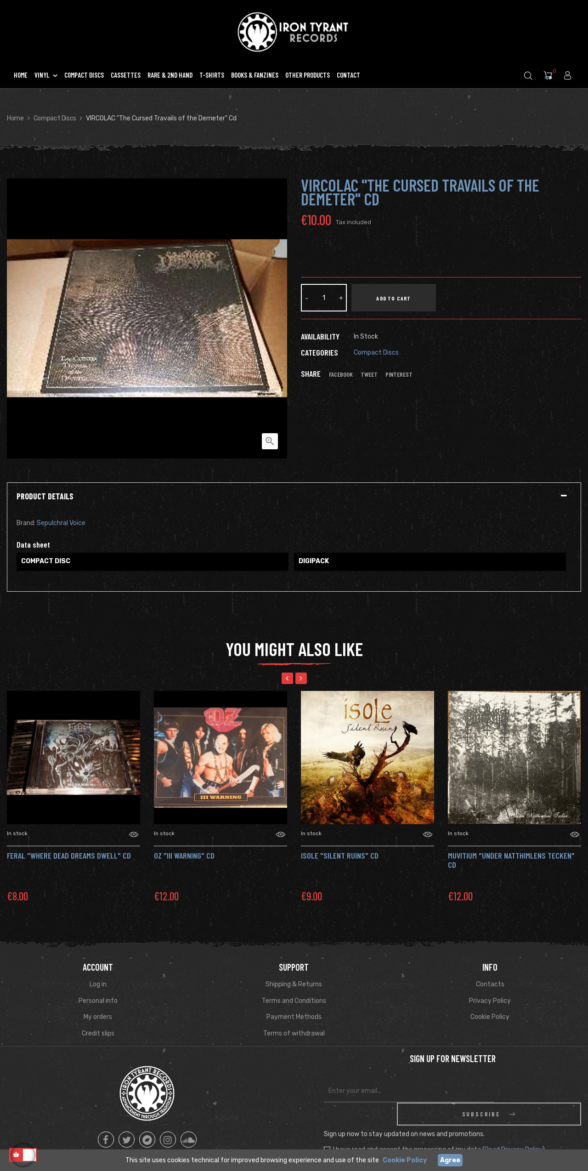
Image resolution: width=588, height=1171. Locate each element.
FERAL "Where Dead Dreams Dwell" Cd (69, 855)
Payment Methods (294, 1017)
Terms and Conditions (294, 1001)
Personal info (98, 1001)
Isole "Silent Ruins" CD (340, 855)
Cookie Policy (489, 1017)
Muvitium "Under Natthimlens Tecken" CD (511, 860)
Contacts (490, 984)
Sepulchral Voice (61, 523)
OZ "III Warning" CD (184, 855)
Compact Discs (376, 352)
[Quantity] (324, 297)
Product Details (45, 496)
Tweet (369, 374)
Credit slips (98, 1033)
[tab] (294, 496)
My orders (98, 1017)
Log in (98, 984)
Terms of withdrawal (294, 1033)
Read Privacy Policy (514, 1127)
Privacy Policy (490, 1001)
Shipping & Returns (294, 984)
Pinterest (399, 374)
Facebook (341, 374)
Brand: (26, 523)
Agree (450, 1160)
